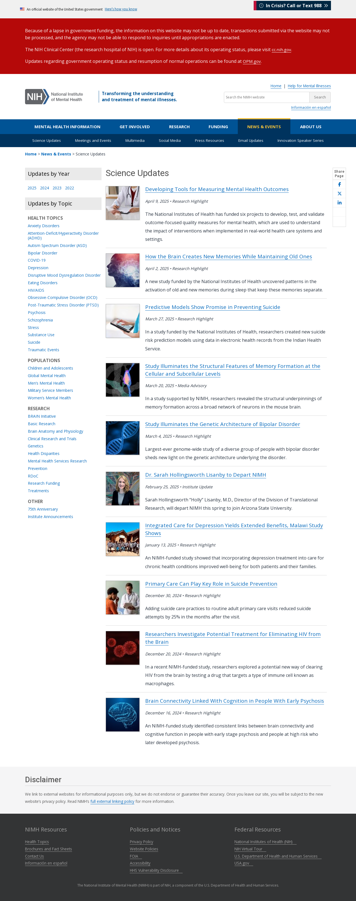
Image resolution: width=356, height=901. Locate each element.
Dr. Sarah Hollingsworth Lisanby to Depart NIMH (205, 474)
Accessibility (140, 862)
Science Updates (46, 139)
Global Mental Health (47, 375)
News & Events (264, 126)
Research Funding (44, 483)
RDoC (33, 475)
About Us (311, 126)
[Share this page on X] (339, 193)
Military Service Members (50, 390)
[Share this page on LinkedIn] (339, 202)
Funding (218, 126)
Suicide (34, 342)
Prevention (37, 468)
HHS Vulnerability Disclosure (156, 869)
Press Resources (209, 139)
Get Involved (135, 126)
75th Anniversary (43, 508)
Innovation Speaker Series (301, 139)
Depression (38, 267)
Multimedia (135, 139)
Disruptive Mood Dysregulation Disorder (64, 275)
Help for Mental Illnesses (309, 85)
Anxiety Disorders (44, 225)
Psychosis (37, 312)
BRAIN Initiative (42, 416)
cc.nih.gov (282, 49)
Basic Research (41, 423)
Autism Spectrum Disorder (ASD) (57, 245)
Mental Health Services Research (57, 460)
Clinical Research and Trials (52, 438)
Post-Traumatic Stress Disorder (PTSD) (63, 304)
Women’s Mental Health (49, 397)
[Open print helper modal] (339, 221)
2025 (32, 187)
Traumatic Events (43, 349)
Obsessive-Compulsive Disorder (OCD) (62, 297)
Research (179, 126)
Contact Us (34, 855)
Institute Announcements (50, 516)
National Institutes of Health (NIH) (265, 841)
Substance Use (41, 334)
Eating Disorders (43, 282)
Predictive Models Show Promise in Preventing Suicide (212, 306)
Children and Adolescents (50, 367)
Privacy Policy (141, 841)
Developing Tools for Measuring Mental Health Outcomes (217, 188)
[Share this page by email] (339, 211)
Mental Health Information (67, 126)
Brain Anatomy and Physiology (55, 431)
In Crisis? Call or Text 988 (293, 9)
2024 (44, 187)
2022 (69, 187)
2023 (57, 187)
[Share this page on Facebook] (339, 184)
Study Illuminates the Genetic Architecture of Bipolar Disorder (222, 423)
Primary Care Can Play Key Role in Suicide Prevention (211, 583)
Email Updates (250, 139)
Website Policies (144, 848)
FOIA (136, 855)
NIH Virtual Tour (250, 848)
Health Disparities (44, 453)
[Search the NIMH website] (267, 96)
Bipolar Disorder (42, 252)
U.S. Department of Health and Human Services (278, 855)
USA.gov (243, 862)
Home (276, 85)
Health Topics (37, 841)
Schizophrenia (40, 319)
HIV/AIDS (36, 290)
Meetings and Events (93, 139)
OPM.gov (252, 61)
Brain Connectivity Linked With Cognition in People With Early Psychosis (234, 700)
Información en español (311, 106)
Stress (33, 327)
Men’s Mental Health (46, 382)
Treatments (38, 490)
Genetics (35, 445)
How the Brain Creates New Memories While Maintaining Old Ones (228, 255)
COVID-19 (37, 260)
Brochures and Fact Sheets (48, 848)
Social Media (170, 139)
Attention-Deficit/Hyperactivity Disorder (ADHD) (63, 235)
